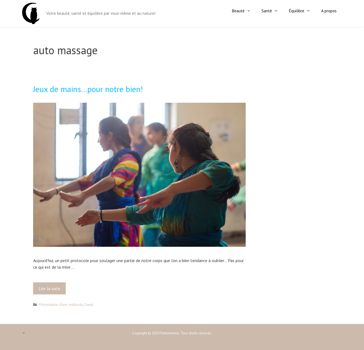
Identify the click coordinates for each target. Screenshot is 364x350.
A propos (329, 10)
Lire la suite (51, 289)
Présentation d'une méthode (61, 304)
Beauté (244, 11)
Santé (272, 11)
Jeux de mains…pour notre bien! (88, 89)
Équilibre (302, 11)
